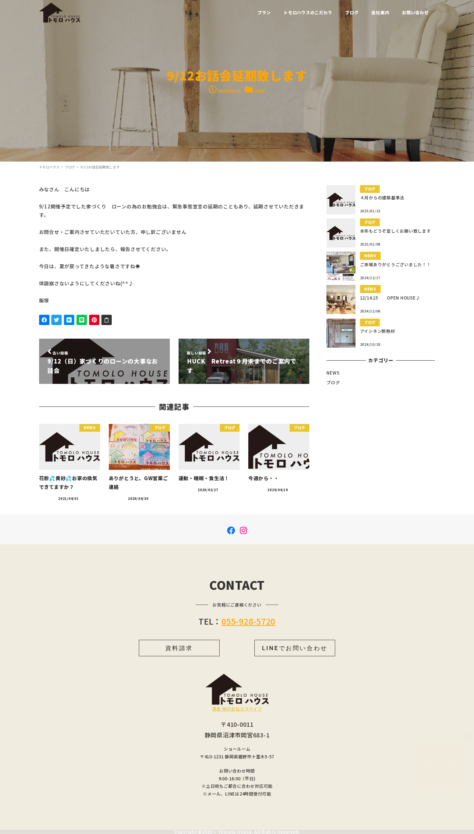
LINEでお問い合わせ (294, 648)
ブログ (259, 90)
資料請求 (179, 648)
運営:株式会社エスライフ (237, 709)
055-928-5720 (248, 621)
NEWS (332, 373)
